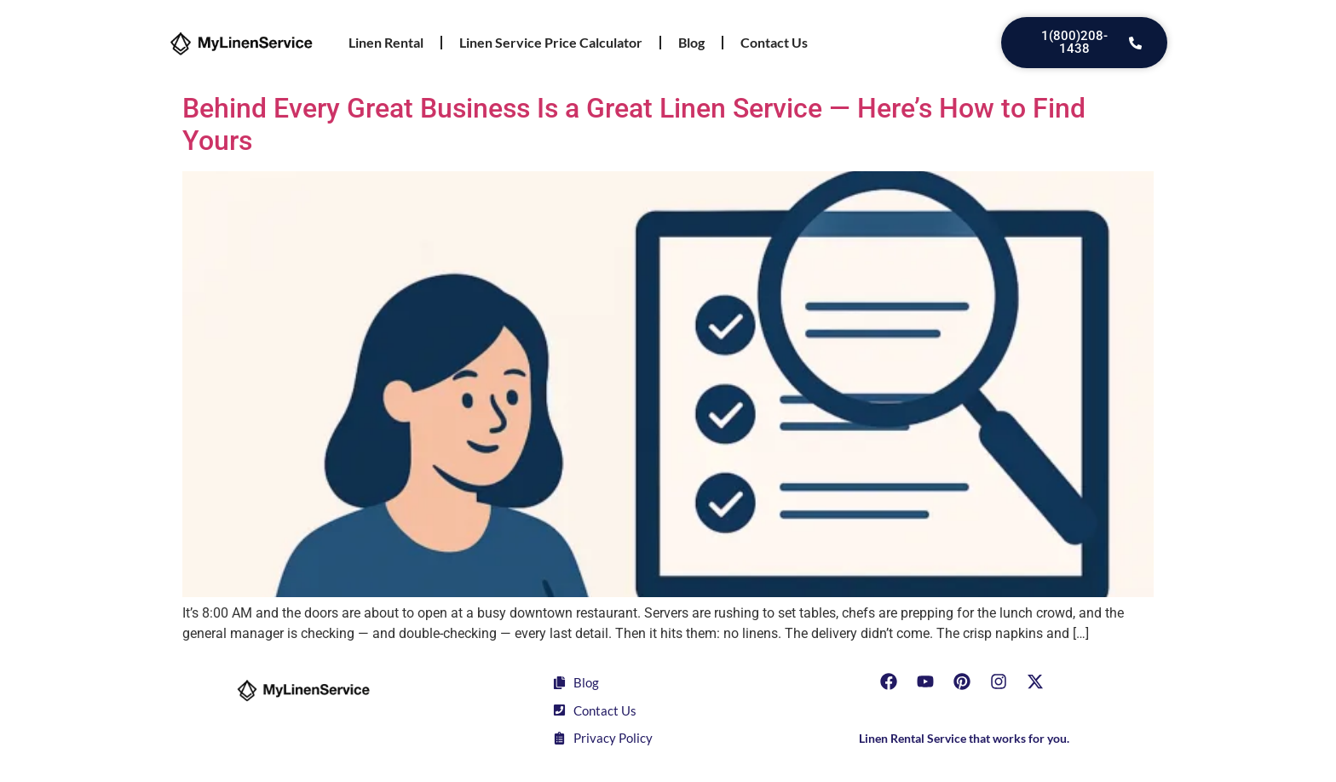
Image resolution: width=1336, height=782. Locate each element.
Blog (691, 42)
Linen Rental (385, 42)
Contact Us (774, 42)
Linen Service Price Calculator (550, 42)
